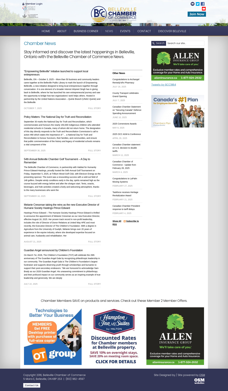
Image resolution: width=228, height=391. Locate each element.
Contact (144, 31)
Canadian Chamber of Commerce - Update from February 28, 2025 (124, 164)
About (62, 31)
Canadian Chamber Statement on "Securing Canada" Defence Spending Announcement (127, 110)
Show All (117, 221)
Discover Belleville (172, 31)
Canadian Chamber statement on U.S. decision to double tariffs (126, 147)
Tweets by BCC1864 (163, 85)
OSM (202, 375)
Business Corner (86, 31)
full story (94, 108)
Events (125, 31)
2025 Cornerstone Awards (125, 124)
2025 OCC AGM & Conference (127, 134)
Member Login (32, 4)
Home (46, 31)
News (109, 31)
